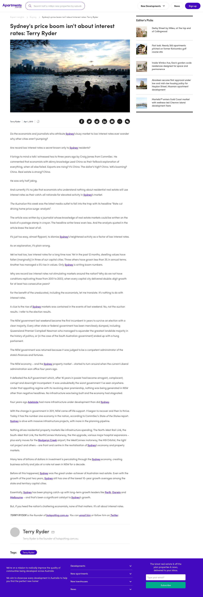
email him (85, 515)
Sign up (193, 5)
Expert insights (17, 17)
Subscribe (166, 585)
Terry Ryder (36, 531)
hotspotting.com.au (57, 515)
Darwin (116, 492)
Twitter (114, 515)
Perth (108, 492)
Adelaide (33, 402)
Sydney (70, 133)
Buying (33, 17)
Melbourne (16, 497)
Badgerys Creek (47, 440)
